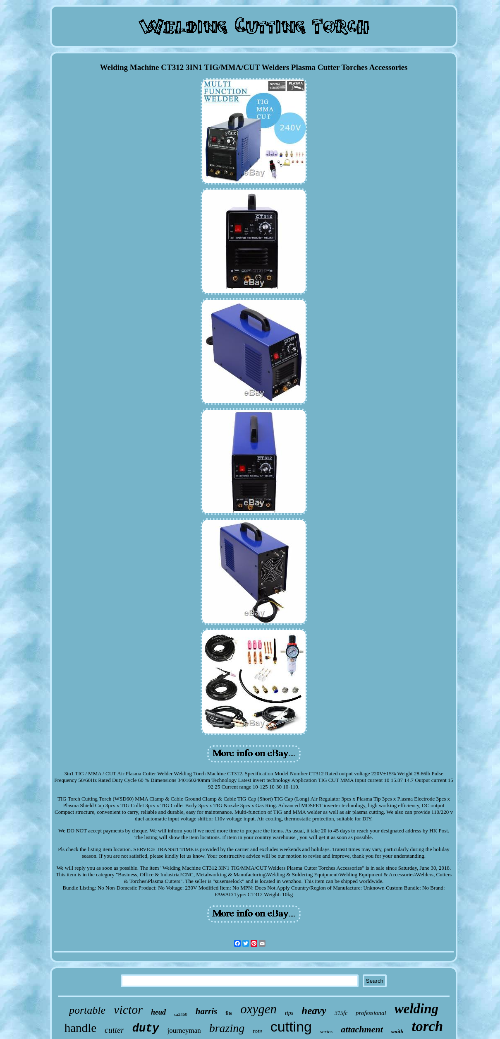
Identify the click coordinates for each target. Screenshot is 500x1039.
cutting (291, 1026)
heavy (313, 1010)
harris (207, 1011)
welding (416, 1008)
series (326, 1031)
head (158, 1012)
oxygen (258, 1009)
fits (228, 1013)
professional (371, 1013)
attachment (362, 1029)
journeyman (184, 1030)
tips (289, 1013)
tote (257, 1031)
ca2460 (180, 1014)
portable (87, 1010)
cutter (114, 1029)
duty (145, 1028)
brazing (227, 1028)
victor (128, 1009)
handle (80, 1027)
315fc (341, 1013)
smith (397, 1031)
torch (427, 1026)
